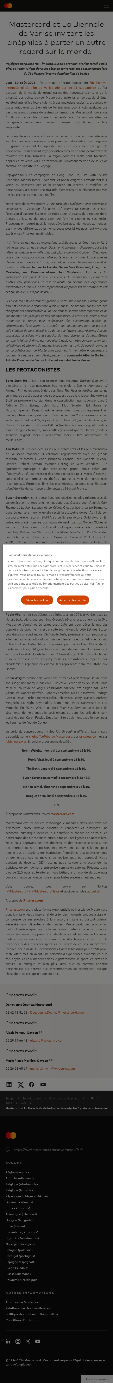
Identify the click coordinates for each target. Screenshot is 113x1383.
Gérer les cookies (37, 600)
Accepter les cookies (73, 600)
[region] (56, 577)
